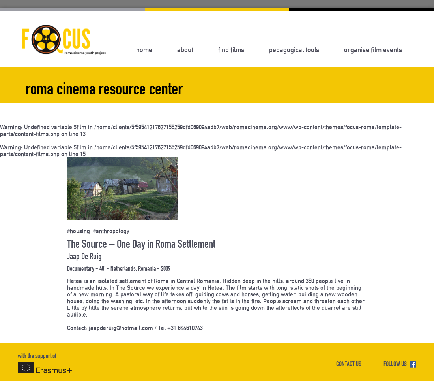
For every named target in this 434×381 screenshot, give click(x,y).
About (185, 50)
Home (144, 50)
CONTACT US (348, 364)
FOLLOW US (399, 364)
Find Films (231, 50)
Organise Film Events (373, 50)
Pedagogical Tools (294, 50)
